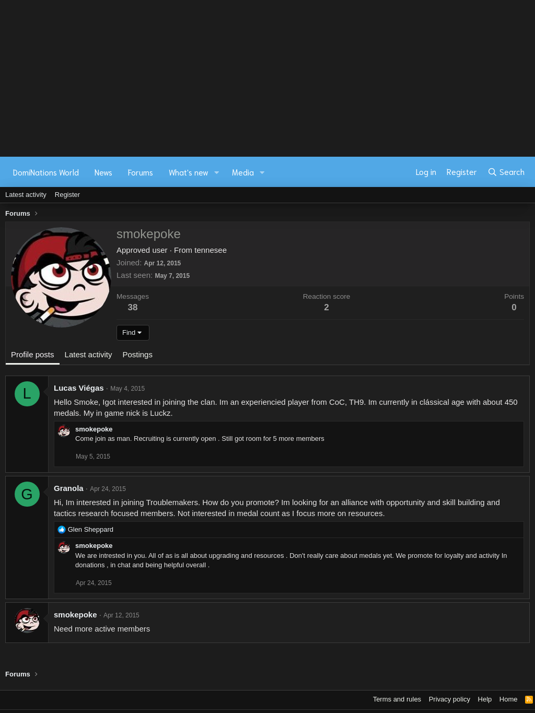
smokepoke (94, 429)
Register (67, 194)
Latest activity (25, 194)
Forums (140, 172)
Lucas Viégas (79, 387)
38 (133, 307)
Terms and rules (397, 699)
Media (243, 172)
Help (485, 699)
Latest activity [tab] (88, 354)
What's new (188, 172)
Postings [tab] (137, 354)
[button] (217, 172)
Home (508, 699)
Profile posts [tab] (32, 354)
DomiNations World (46, 172)
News (103, 172)
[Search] (506, 172)
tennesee (210, 250)
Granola (69, 488)
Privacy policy (449, 699)
